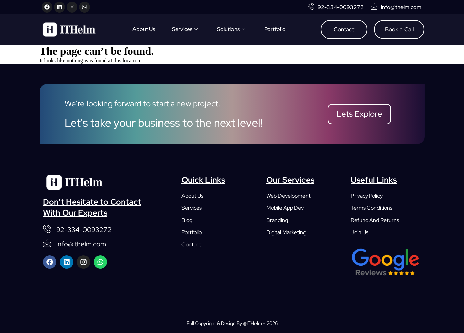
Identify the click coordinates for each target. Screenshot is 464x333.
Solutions (231, 29)
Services (185, 29)
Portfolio (275, 29)
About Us (143, 29)
